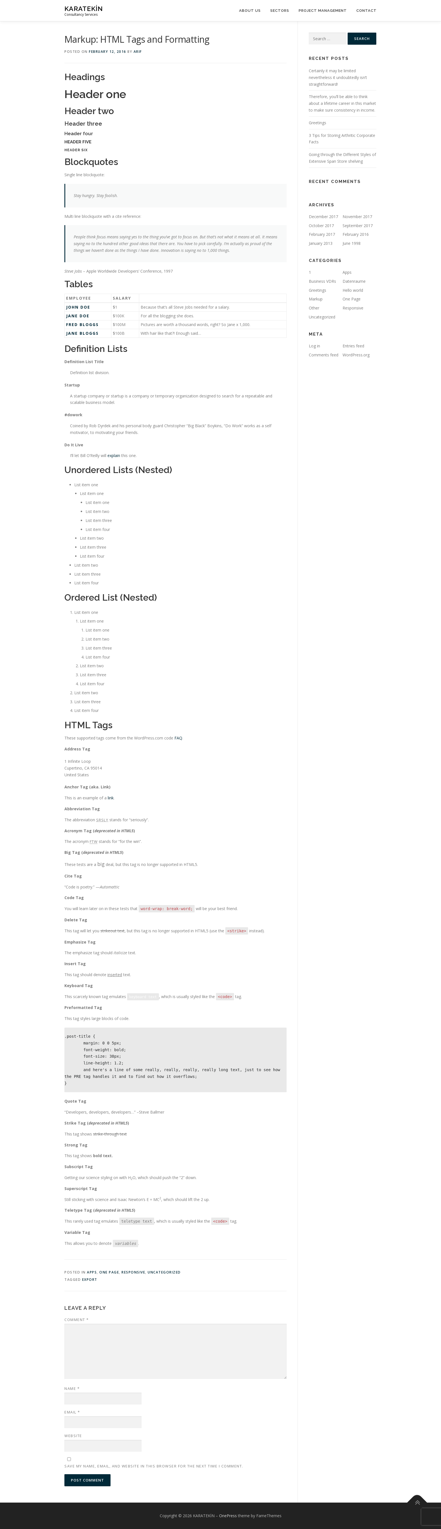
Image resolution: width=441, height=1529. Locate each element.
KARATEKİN (83, 8)
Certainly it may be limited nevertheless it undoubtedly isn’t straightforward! (338, 77)
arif (138, 51)
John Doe (78, 307)
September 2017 (358, 225)
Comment (76, 1319)
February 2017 (322, 234)
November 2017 (357, 216)
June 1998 (352, 243)
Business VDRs (322, 281)
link (111, 797)
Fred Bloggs (82, 324)
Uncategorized (164, 1272)
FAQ (178, 738)
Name (72, 1388)
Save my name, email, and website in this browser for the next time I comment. (153, 1466)
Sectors (279, 10)
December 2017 (323, 216)
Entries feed (353, 346)
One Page (109, 1272)
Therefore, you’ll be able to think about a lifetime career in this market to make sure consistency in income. (342, 103)
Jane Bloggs (82, 333)
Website (73, 1435)
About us (250, 10)
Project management (323, 10)
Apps (92, 1272)
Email (72, 1412)
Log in (314, 346)
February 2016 (356, 234)
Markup (316, 299)
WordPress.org (356, 355)
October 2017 (321, 225)
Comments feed (323, 355)
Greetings (317, 122)
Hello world (353, 290)
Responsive (133, 1272)
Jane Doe (77, 315)
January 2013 (320, 243)
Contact (366, 10)
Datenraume (354, 281)
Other (314, 308)
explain (113, 455)
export (89, 1279)
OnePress (228, 1515)
